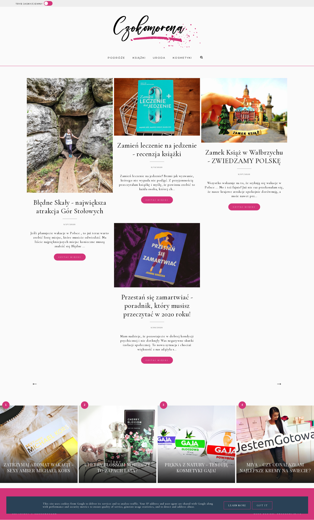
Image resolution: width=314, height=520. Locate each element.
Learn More (237, 505)
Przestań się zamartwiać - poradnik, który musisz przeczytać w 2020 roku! (157, 305)
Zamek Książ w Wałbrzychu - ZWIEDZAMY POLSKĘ (244, 156)
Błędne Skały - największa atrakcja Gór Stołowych (69, 206)
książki (139, 57)
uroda (159, 57)
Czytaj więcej (69, 257)
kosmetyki (182, 57)
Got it (262, 505)
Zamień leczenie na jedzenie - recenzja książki (157, 149)
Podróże (116, 57)
